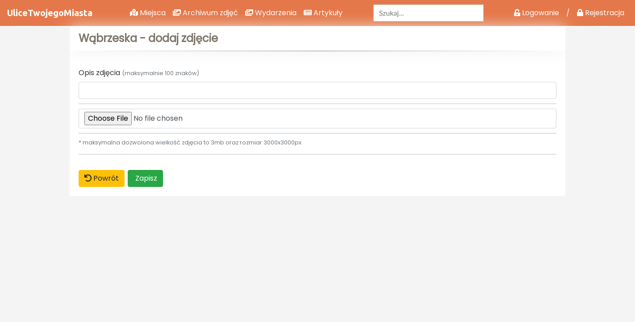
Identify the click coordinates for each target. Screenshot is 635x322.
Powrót (101, 178)
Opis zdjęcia (139, 73)
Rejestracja (600, 13)
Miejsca (148, 13)
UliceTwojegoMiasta (49, 13)
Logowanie (536, 13)
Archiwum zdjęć (205, 13)
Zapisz (145, 178)
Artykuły (323, 13)
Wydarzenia (271, 13)
